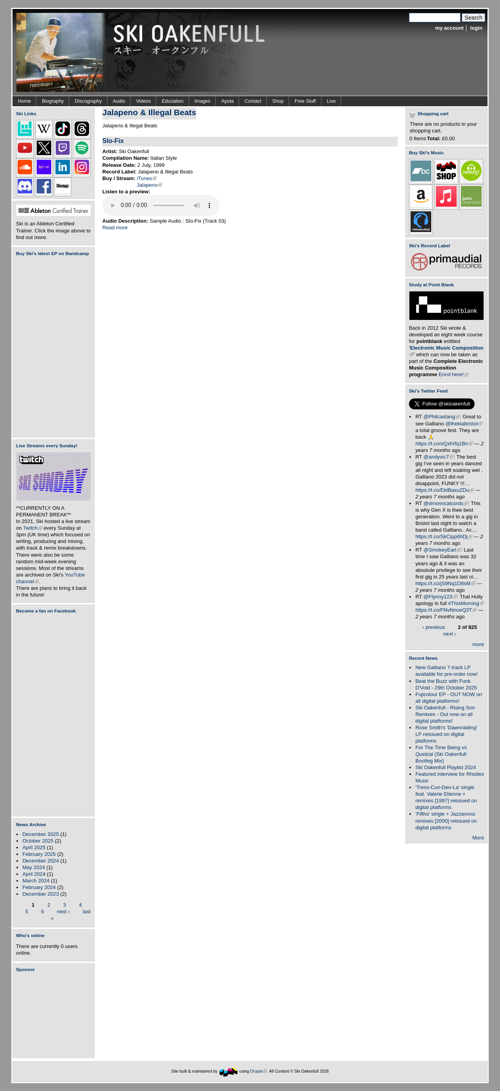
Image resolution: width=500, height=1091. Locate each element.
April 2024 (33, 874)
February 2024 (38, 887)
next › (63, 911)
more (478, 644)
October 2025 (37, 841)
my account (449, 28)
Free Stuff (305, 101)
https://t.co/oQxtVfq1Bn (444, 443)
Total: (434, 138)
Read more (115, 227)
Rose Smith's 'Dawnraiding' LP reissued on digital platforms (446, 734)
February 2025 (38, 854)
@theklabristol (463, 424)
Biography (53, 101)
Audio (119, 101)
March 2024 (35, 881)
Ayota (227, 101)
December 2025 (40, 834)
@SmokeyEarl (442, 550)
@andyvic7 (438, 457)
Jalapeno (149, 185)
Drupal (258, 1071)
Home (24, 101)
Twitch (32, 528)
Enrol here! (453, 374)
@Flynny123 (440, 597)
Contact (253, 101)
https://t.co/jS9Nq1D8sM (445, 583)
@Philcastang (441, 417)
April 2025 (33, 847)
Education (172, 101)
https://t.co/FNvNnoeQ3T (446, 610)
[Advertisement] (55, 1015)
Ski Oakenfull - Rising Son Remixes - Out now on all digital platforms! (445, 714)
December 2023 (40, 894)
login (476, 28)
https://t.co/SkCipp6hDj (443, 536)
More (478, 838)
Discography (88, 101)
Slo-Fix (113, 140)
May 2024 (33, 867)
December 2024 (40, 861)
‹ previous (433, 627)
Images (203, 101)
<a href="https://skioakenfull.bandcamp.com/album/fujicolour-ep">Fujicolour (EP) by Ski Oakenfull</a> (51, 347)
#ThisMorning (466, 603)
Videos (143, 101)
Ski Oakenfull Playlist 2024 (445, 767)
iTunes (147, 178)
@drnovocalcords (445, 503)
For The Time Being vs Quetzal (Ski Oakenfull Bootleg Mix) (441, 754)
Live (331, 101)
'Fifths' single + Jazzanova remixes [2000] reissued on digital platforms (446, 820)
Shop (278, 101)
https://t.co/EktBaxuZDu (444, 490)
